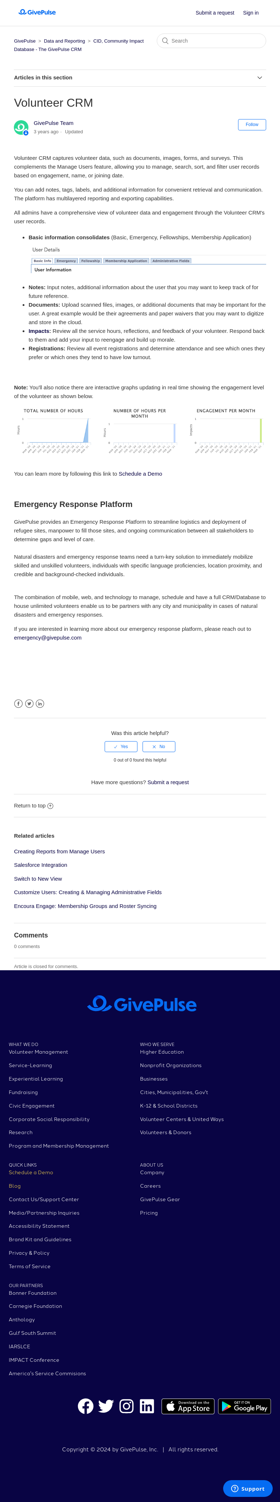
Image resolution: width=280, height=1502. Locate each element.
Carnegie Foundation (35, 1305)
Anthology (22, 1319)
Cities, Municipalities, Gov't (174, 1092)
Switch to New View (38, 879)
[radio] (121, 746)
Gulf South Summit (32, 1332)
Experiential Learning (36, 1078)
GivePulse (24, 41)
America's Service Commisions (47, 1373)
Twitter (29, 703)
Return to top (33, 805)
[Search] (211, 41)
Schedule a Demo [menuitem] (140, 474)
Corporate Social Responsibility (49, 1118)
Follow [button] (252, 124)
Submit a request (215, 13)
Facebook (18, 703)
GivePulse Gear (160, 1199)
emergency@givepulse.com (48, 637)
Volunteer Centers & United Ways (182, 1118)
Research (20, 1132)
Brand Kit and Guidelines (40, 1239)
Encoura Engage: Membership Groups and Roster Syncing (85, 906)
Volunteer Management (38, 1051)
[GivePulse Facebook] (86, 1407)
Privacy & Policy (29, 1252)
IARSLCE (19, 1346)
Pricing (149, 1212)
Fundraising (23, 1092)
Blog (15, 1185)
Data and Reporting (65, 41)
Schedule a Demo (31, 1172)
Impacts (38, 331)
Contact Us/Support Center (44, 1199)
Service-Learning (30, 1065)
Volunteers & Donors (165, 1132)
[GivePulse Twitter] (106, 1407)
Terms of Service (30, 1266)
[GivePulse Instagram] (126, 1407)
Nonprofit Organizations (171, 1065)
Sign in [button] (251, 13)
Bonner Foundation (33, 1292)
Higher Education (162, 1051)
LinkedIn (39, 703)
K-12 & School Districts (169, 1105)
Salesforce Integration (40, 865)
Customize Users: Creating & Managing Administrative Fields (88, 892)
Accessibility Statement (39, 1225)
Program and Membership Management (59, 1145)
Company (152, 1172)
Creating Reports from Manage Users (59, 851)
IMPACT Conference (34, 1359)
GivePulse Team (54, 123)
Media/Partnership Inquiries (44, 1212)
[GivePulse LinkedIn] (147, 1407)
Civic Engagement (32, 1105)
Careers (150, 1185)
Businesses (154, 1078)
